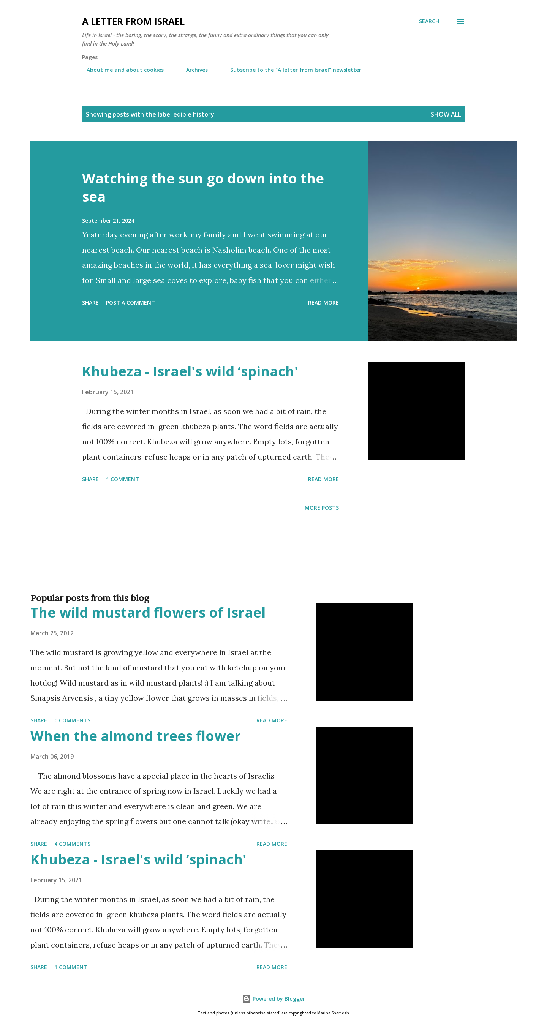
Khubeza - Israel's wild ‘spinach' (190, 371)
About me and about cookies (120, 69)
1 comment (122, 479)
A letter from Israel (133, 21)
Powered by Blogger (273, 998)
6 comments (72, 720)
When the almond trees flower (135, 736)
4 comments (72, 843)
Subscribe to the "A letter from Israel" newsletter (291, 69)
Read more (323, 302)
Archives (192, 69)
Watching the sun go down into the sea (203, 187)
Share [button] (90, 302)
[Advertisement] (258, 564)
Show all (446, 114)
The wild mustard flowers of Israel (148, 612)
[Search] (429, 21)
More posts (322, 507)
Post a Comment (130, 302)
